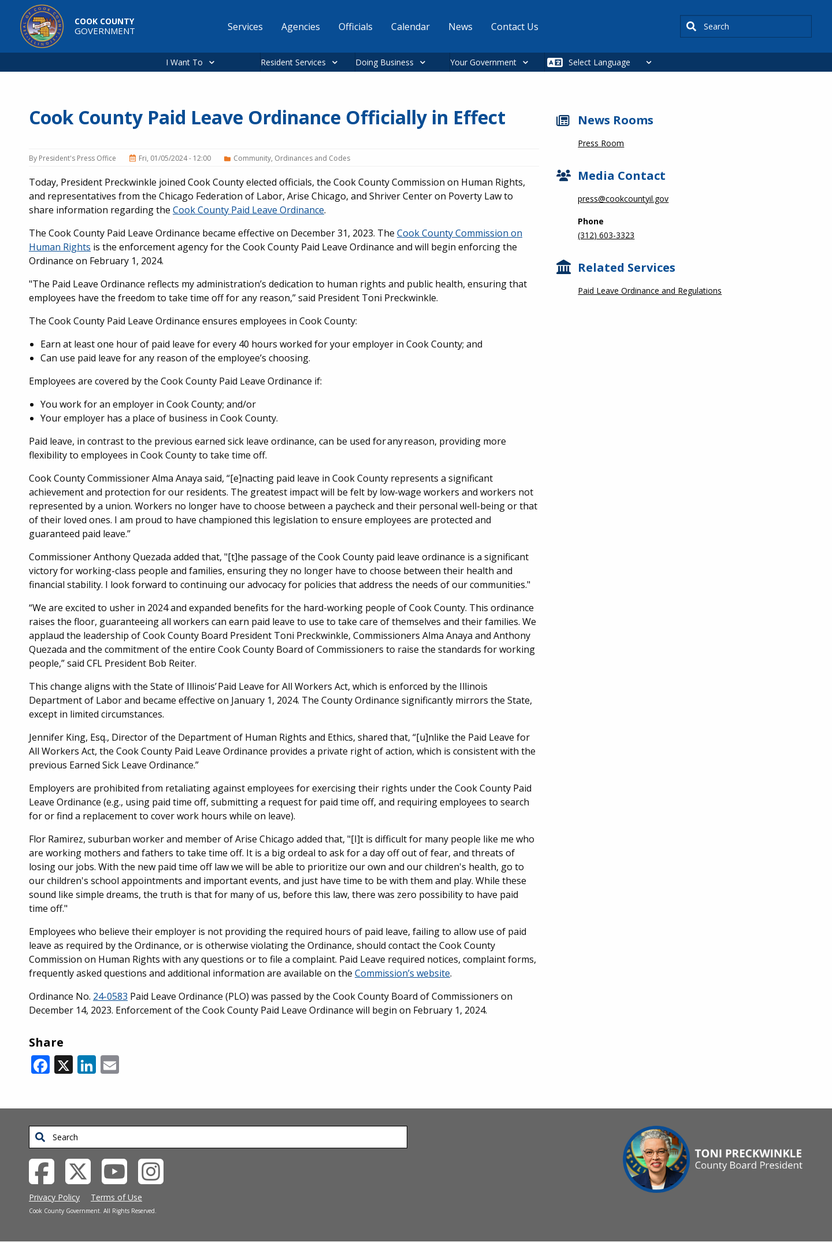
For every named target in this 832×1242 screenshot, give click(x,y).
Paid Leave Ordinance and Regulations (650, 290)
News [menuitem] (460, 26)
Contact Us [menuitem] (514, 26)
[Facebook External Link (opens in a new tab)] (46, 1170)
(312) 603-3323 (606, 235)
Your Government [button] (483, 62)
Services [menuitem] (245, 26)
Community (252, 158)
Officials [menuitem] (356, 26)
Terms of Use (116, 1197)
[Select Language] (613, 62)
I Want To (184, 62)
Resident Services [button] (293, 62)
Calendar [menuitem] (410, 26)
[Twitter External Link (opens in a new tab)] (82, 1170)
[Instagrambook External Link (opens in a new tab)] (155, 1170)
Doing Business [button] (384, 62)
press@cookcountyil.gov (623, 198)
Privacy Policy (54, 1197)
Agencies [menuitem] (300, 26)
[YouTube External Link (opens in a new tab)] (119, 1170)
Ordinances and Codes (312, 158)
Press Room (601, 143)
